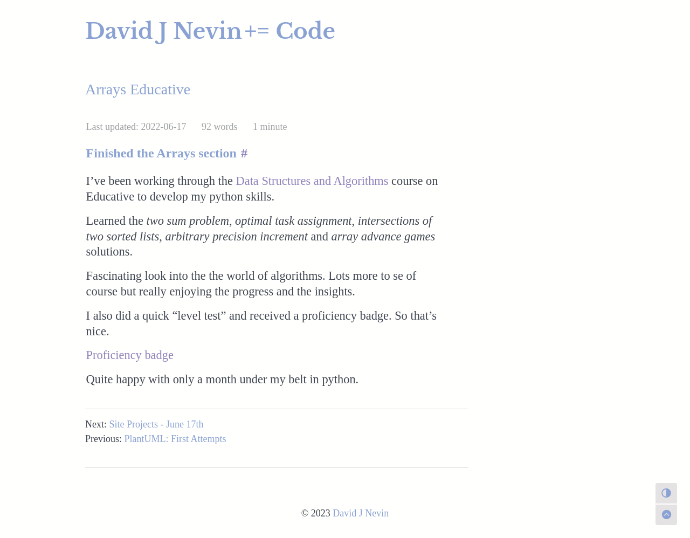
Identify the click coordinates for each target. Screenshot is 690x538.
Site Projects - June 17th (156, 424)
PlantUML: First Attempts (175, 438)
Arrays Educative (137, 89)
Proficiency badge (130, 355)
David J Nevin (163, 31)
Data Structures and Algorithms (312, 181)
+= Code (290, 31)
